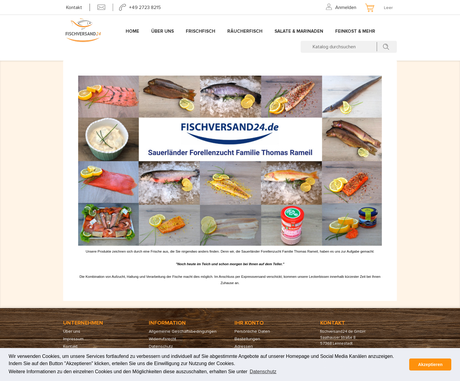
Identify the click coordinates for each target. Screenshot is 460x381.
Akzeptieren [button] (430, 364)
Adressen (244, 346)
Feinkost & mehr (355, 31)
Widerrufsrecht (162, 338)
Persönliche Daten (252, 331)
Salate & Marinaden (298, 31)
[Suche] (349, 47)
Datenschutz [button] (263, 371)
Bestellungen (247, 338)
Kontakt (74, 7)
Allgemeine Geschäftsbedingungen (182, 331)
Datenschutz (161, 346)
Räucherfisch (244, 31)
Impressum (73, 338)
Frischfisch (200, 31)
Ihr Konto (249, 323)
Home (132, 31)
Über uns (162, 31)
